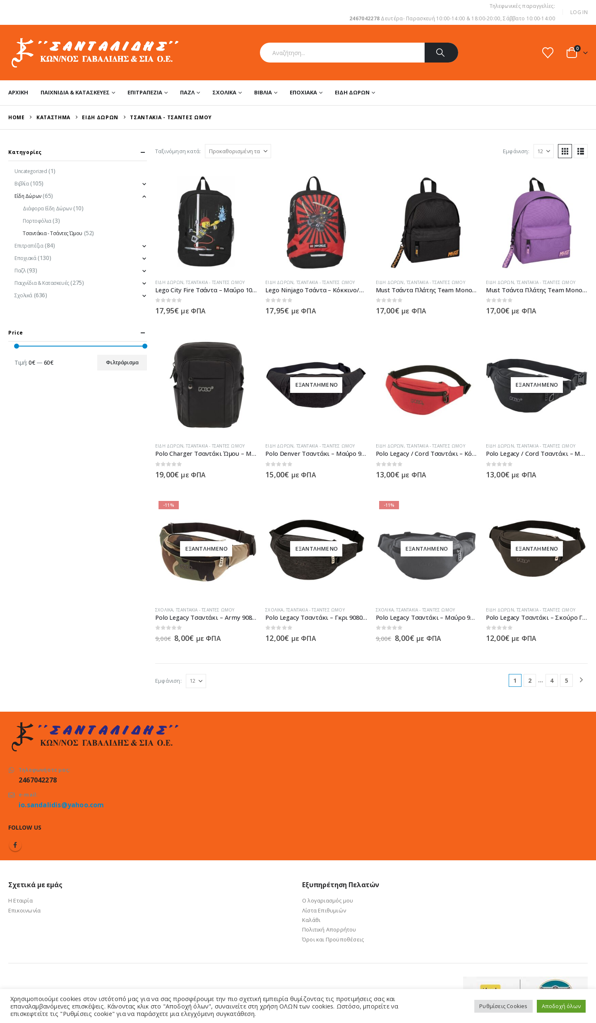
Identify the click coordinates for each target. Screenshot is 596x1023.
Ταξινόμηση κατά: (178, 151)
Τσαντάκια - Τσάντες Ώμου (215, 282)
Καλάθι (311, 920)
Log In (579, 12)
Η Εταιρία (20, 900)
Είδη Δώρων (352, 92)
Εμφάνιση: (516, 151)
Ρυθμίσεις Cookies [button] (503, 1006)
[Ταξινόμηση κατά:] (238, 151)
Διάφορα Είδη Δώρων (47, 208)
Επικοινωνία (24, 910)
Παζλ (187, 92)
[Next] (581, 680)
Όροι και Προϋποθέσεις (333, 939)
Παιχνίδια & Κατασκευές (75, 92)
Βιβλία (263, 92)
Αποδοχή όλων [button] (561, 1006)
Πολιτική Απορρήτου (329, 929)
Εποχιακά (303, 92)
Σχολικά (224, 92)
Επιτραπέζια (144, 92)
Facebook (15, 845)
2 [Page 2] (529, 680)
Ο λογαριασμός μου (327, 900)
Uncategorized (30, 171)
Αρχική (18, 92)
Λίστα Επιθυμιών (324, 910)
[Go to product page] (206, 221)
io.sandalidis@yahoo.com (61, 804)
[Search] (441, 53)
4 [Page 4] (551, 680)
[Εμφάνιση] (544, 151)
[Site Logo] (94, 52)
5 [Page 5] (566, 680)
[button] (565, 151)
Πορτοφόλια (37, 220)
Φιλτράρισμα (122, 362)
